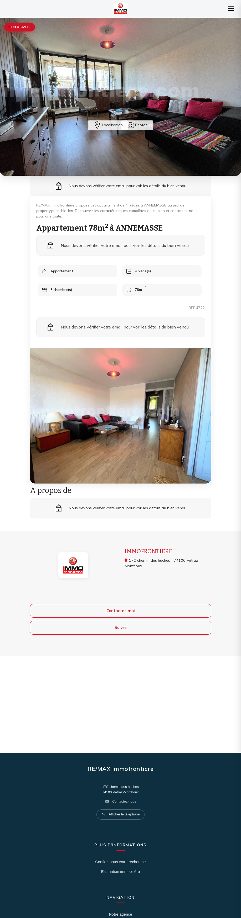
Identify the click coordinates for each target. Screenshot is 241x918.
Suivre (121, 627)
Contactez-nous (124, 801)
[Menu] (231, 8)
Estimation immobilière (120, 871)
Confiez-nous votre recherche (120, 862)
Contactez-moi (120, 610)
